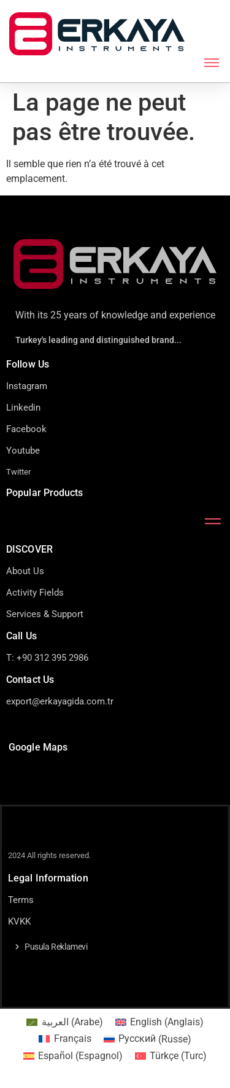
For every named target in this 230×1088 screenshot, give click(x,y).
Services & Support (44, 614)
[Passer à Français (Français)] (65, 1039)
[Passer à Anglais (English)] (159, 1022)
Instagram (26, 386)
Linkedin (23, 407)
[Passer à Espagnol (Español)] (73, 1056)
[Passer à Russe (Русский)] (147, 1039)
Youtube (23, 450)
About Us (25, 571)
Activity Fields (35, 592)
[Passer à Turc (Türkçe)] (171, 1056)
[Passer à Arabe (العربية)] (64, 1022)
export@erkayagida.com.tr (59, 701)
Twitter (18, 471)
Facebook (26, 429)
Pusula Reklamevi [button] (56, 947)
